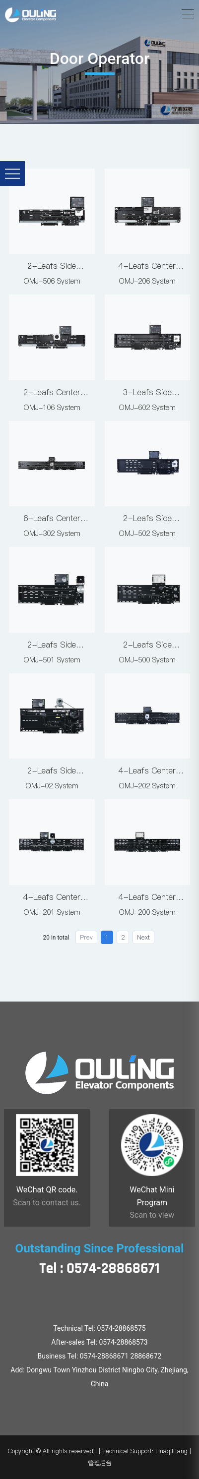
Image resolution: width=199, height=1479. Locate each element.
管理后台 (100, 1463)
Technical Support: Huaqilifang (145, 1451)
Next (143, 937)
